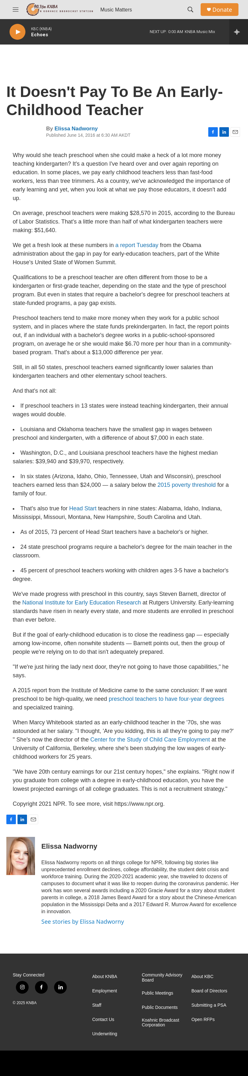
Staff (96, 1005)
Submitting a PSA (208, 1005)
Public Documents (160, 1007)
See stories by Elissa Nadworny (82, 921)
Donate (222, 9)
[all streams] (238, 32)
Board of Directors (209, 991)
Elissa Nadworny (76, 129)
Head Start (83, 508)
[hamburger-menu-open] (16, 9)
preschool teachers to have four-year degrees (166, 699)
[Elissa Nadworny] (20, 856)
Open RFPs (203, 1019)
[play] (17, 32)
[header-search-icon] (190, 9)
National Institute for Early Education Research (81, 602)
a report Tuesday (137, 245)
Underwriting (104, 1033)
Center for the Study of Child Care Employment (150, 739)
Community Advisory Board (162, 978)
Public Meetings (157, 993)
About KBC (202, 976)
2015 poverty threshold (186, 485)
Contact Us (103, 1019)
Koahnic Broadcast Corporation (160, 1023)
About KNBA (104, 976)
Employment (104, 991)
